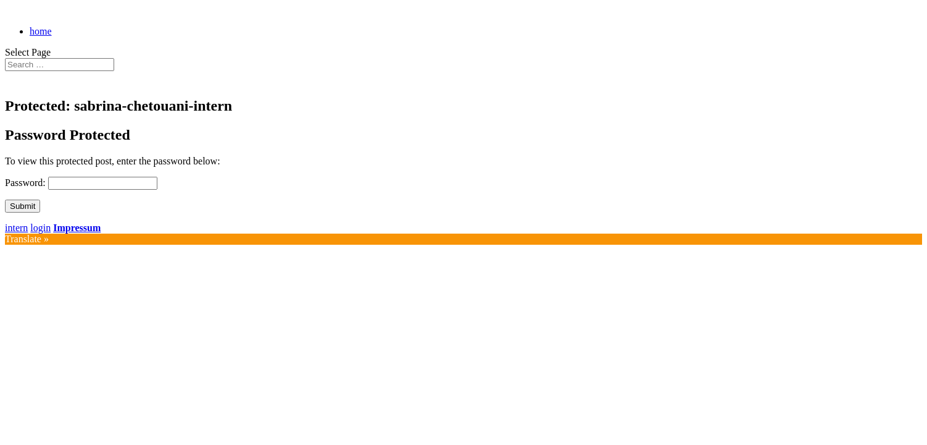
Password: (26, 182)
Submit (22, 206)
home (41, 31)
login (40, 227)
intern (16, 227)
